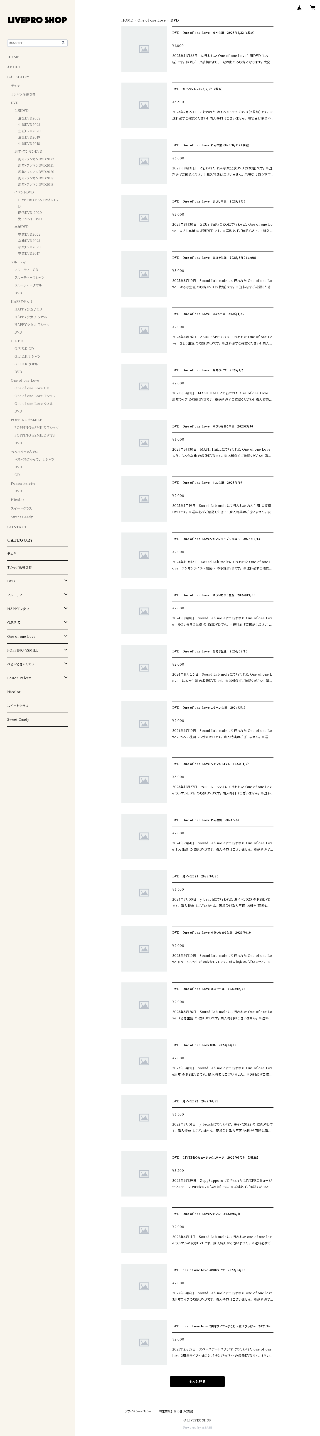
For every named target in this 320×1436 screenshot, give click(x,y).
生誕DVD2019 (29, 137)
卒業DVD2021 (29, 241)
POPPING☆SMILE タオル (35, 435)
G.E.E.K (17, 341)
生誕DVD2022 (29, 118)
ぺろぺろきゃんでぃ (24, 452)
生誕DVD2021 (29, 125)
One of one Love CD (32, 388)
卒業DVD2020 (29, 247)
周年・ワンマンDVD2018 (36, 185)
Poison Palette (23, 483)
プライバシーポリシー (138, 1411)
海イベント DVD (30, 219)
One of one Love (152, 20)
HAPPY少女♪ (22, 302)
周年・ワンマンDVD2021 (36, 166)
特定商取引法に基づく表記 (176, 1411)
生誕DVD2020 (29, 131)
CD (17, 475)
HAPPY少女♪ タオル (31, 317)
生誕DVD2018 (29, 144)
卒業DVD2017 (29, 254)
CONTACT (17, 527)
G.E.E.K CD (24, 349)
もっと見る (197, 1381)
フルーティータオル (28, 285)
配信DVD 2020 (30, 213)
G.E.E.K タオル (26, 364)
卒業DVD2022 (29, 234)
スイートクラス (21, 508)
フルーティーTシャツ (29, 278)
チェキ (15, 86)
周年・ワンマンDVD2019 (36, 178)
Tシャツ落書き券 (23, 94)
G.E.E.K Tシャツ (27, 356)
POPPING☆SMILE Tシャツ (37, 428)
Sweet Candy (22, 517)
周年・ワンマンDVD (28, 151)
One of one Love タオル (34, 404)
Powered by (197, 1427)
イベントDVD (24, 192)
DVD (14, 103)
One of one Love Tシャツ (35, 396)
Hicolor (17, 500)
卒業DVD (22, 227)
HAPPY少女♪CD (28, 309)
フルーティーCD (26, 270)
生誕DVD (22, 111)
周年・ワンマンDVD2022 (36, 159)
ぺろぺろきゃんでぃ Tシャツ (34, 459)
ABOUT (14, 67)
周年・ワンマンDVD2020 (36, 172)
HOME (127, 20)
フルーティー (20, 262)
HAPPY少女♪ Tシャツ (32, 325)
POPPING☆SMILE (26, 420)
